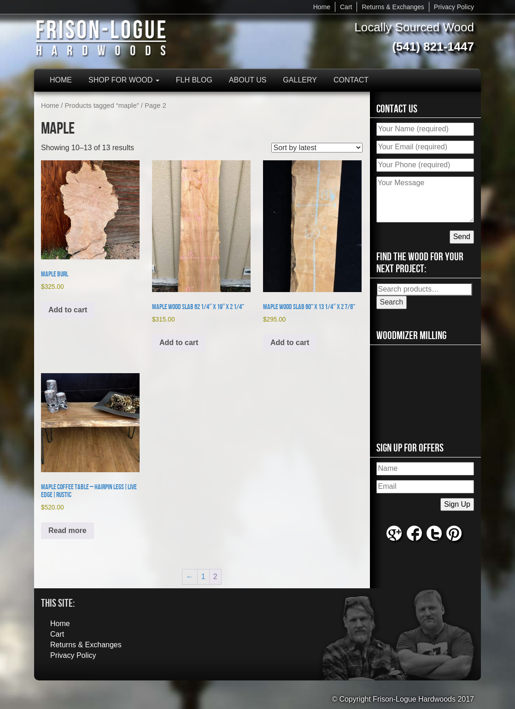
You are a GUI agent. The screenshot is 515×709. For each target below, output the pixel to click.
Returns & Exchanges (393, 7)
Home (321, 7)
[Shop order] (317, 147)
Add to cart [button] (67, 310)
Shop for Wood (123, 80)
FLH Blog (194, 80)
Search (392, 302)
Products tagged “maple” (102, 105)
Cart (346, 7)
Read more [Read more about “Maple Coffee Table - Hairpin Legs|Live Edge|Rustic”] (67, 530)
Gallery (300, 80)
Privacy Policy (454, 7)
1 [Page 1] (203, 576)
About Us (248, 80)
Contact (351, 80)
